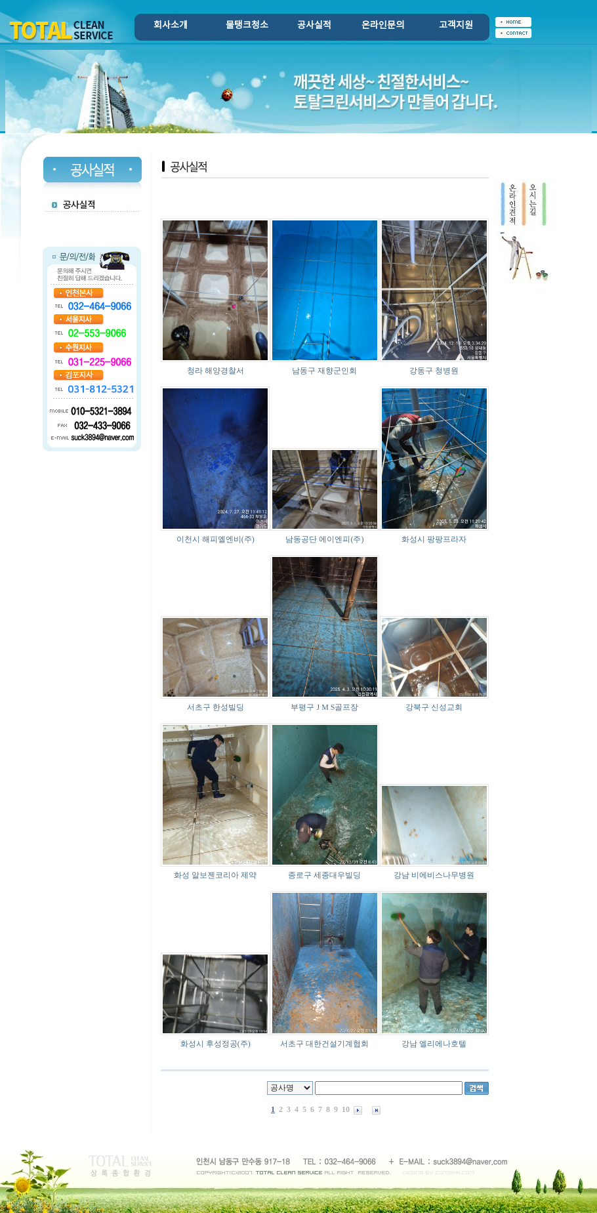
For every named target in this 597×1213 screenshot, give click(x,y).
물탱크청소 (247, 25)
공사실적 (314, 25)
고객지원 (456, 25)
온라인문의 (382, 25)
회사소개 (171, 25)
